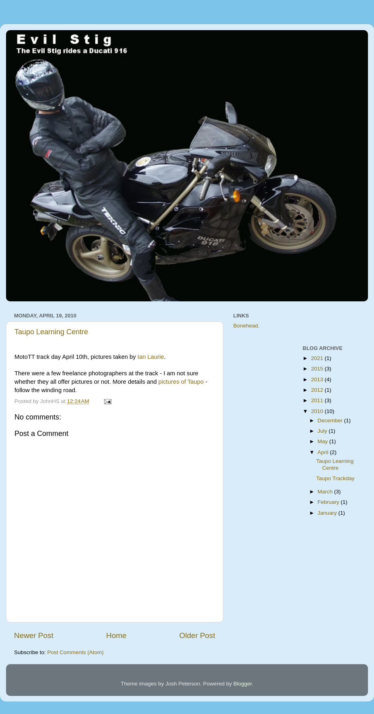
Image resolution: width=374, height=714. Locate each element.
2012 (318, 390)
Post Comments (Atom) (75, 652)
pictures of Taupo (181, 381)
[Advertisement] (265, 463)
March (326, 492)
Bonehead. (246, 326)
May (323, 441)
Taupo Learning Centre (51, 332)
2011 (318, 400)
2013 (318, 379)
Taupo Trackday (335, 478)
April (324, 452)
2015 (318, 369)
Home (116, 635)
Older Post (197, 635)
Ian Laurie (151, 357)
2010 (318, 411)
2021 (318, 358)
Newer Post (33, 635)
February (329, 502)
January (328, 513)
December (331, 420)
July (323, 431)
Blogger (242, 684)
